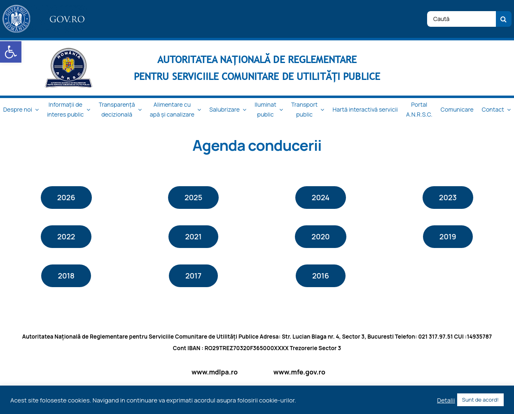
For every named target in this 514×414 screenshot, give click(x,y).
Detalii (446, 400)
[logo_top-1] (44, 8)
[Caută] (461, 19)
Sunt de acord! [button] (480, 399)
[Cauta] (504, 19)
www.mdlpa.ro (215, 372)
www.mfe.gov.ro (299, 372)
